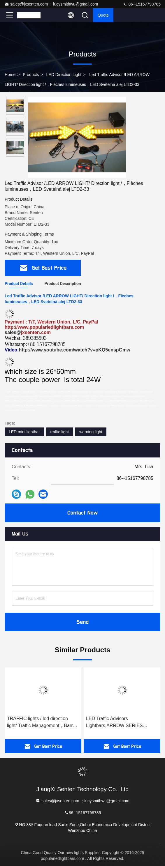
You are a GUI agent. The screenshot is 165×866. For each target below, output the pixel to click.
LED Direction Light (64, 74)
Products (31, 74)
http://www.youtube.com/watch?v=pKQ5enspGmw (74, 349)
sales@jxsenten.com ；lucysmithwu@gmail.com (51, 4)
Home (10, 74)
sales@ (13, 332)
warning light (90, 432)
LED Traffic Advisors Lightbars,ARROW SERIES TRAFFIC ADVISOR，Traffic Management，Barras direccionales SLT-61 (115, 722)
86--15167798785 (142, 4)
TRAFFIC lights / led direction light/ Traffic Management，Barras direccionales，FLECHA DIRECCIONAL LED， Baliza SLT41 (42, 722)
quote (103, 15)
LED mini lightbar (24, 432)
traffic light (59, 432)
